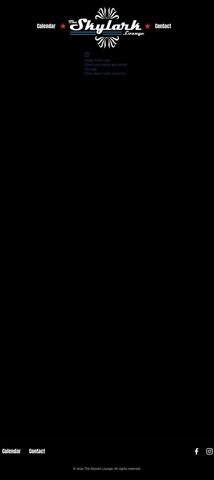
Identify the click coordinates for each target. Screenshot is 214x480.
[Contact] (163, 26)
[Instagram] (209, 451)
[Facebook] (196, 451)
